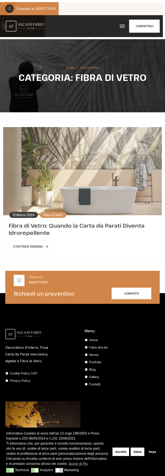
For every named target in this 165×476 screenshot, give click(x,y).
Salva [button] (138, 451)
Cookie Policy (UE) (23, 373)
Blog (92, 369)
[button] (10, 470)
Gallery (94, 377)
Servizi (94, 355)
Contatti (94, 384)
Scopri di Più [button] (78, 463)
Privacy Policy (20, 381)
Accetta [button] (120, 451)
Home (93, 340)
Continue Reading (30, 247)
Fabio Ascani (98, 347)
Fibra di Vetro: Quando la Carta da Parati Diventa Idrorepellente (77, 229)
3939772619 (45, 8)
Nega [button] (152, 451)
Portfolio (95, 362)
